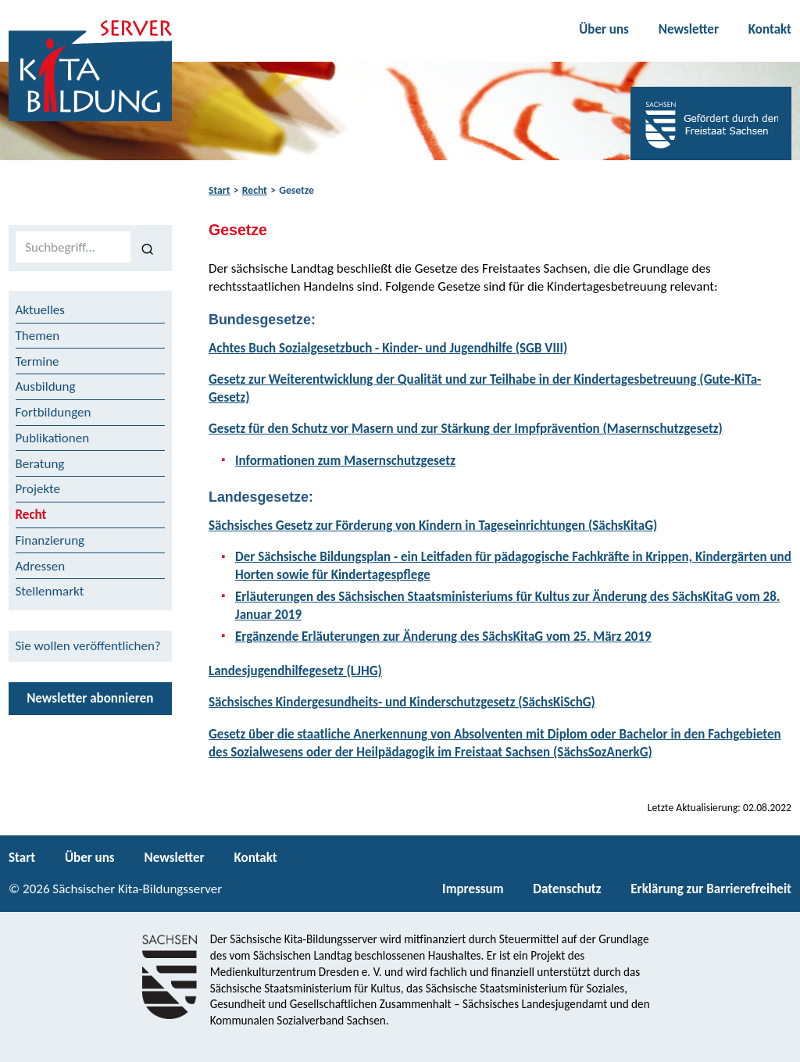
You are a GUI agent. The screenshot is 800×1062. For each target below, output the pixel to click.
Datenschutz (567, 889)
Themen (38, 335)
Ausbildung (46, 386)
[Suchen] (148, 247)
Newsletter (689, 29)
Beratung (40, 464)
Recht (254, 190)
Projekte (38, 489)
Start (219, 190)
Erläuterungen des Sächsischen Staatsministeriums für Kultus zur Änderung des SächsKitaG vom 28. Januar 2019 (507, 605)
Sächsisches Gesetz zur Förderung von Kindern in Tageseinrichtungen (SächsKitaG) (433, 525)
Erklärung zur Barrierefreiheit (710, 889)
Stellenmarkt (50, 591)
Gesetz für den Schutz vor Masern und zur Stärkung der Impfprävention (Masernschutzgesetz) (466, 428)
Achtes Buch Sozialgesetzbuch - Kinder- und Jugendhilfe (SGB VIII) (388, 348)
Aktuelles (40, 310)
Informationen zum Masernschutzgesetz (345, 460)
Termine (37, 361)
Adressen (41, 566)
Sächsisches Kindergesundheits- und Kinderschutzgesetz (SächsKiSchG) (402, 702)
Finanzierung (50, 540)
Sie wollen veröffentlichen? (88, 646)
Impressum (472, 889)
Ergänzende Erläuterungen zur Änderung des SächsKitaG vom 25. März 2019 (443, 636)
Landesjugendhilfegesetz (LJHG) (295, 671)
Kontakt (769, 29)
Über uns (604, 29)
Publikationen (53, 438)
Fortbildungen (53, 412)
